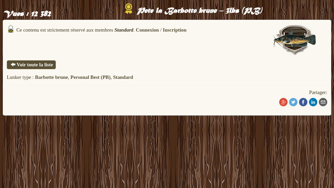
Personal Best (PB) (90, 77)
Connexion (147, 30)
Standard (123, 77)
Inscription (175, 30)
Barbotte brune (51, 77)
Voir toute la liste (31, 64)
